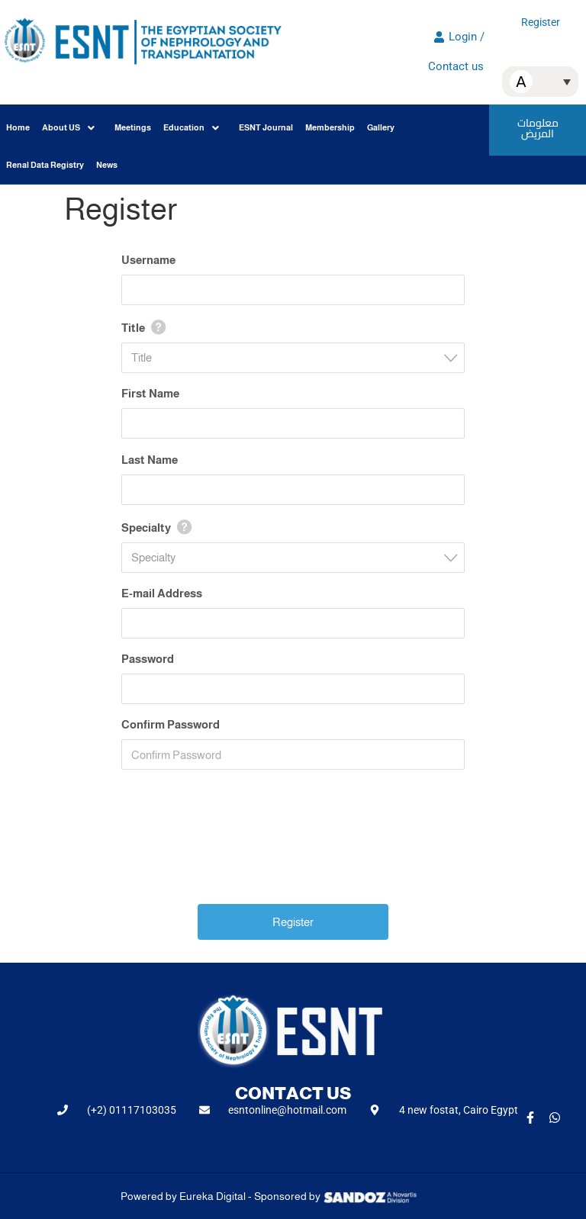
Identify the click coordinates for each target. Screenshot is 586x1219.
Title (133, 327)
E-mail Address (161, 593)
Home (18, 127)
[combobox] (293, 358)
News (107, 164)
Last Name (149, 459)
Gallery (380, 127)
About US (68, 128)
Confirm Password (170, 724)
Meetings (132, 127)
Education (191, 128)
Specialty (146, 527)
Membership (330, 127)
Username (148, 259)
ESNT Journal (266, 127)
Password (147, 658)
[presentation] (295, 851)
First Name (150, 393)
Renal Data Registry (45, 164)
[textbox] (297, 357)
